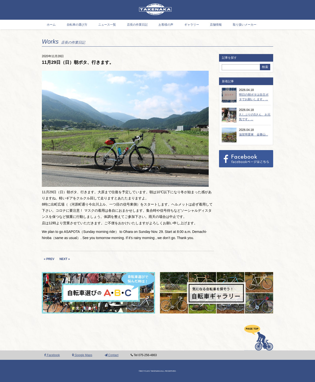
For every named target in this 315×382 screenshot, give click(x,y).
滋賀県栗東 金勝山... (253, 134)
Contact (112, 355)
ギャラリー (191, 24)
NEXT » (65, 259)
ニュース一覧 (107, 24)
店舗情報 (216, 24)
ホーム (51, 24)
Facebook (52, 355)
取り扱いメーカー (244, 24)
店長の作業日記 (137, 24)
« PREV (49, 259)
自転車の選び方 (77, 24)
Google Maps (82, 355)
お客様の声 (165, 24)
